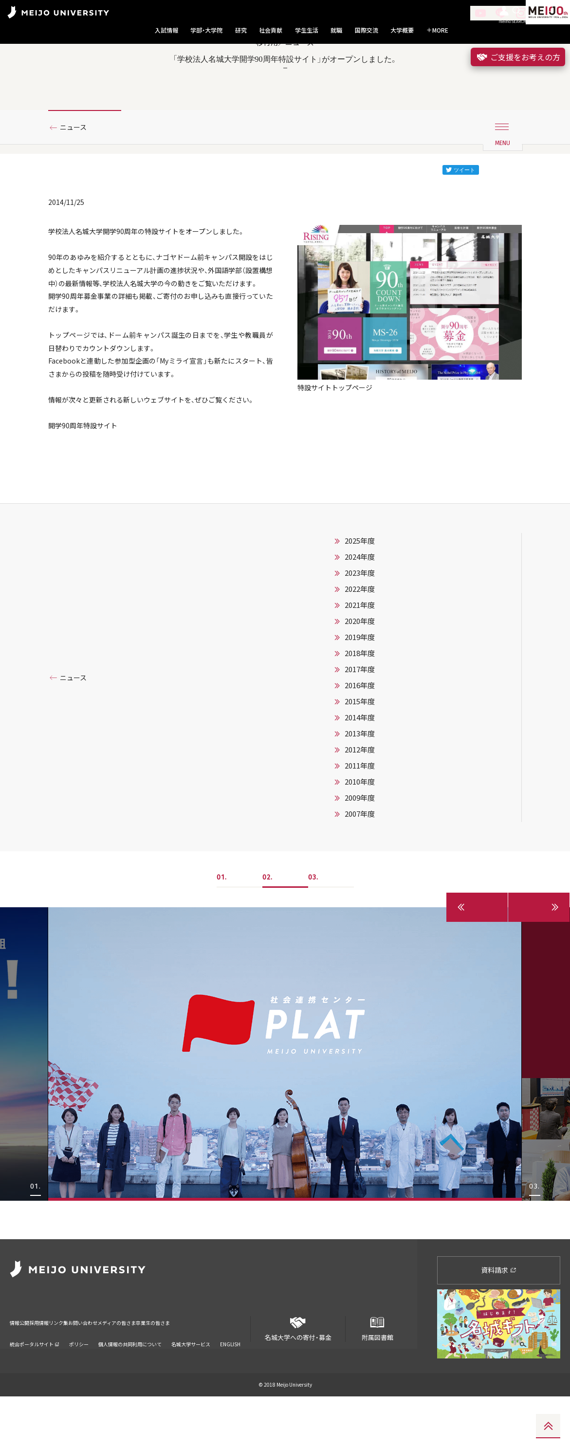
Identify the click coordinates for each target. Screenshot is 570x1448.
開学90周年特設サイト (87, 512)
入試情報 (166, 30)
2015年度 (360, 791)
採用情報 (55, 1368)
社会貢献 (270, 30)
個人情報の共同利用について (130, 1383)
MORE (437, 30)
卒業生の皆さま (235, 1368)
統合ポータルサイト (34, 1383)
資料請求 (498, 1321)
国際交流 (366, 30)
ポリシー (79, 1383)
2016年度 (360, 775)
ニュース (76, 172)
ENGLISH (230, 1383)
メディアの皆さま (180, 1368)
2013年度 (360, 823)
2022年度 (360, 679)
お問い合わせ (128, 1368)
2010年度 (360, 871)
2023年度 (360, 663)
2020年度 (360, 711)
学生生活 (306, 30)
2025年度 (360, 630)
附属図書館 (377, 1377)
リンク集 (88, 1368)
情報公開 (22, 1368)
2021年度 (360, 695)
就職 (336, 30)
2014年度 (360, 807)
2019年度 (360, 727)
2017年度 (360, 759)
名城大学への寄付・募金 (298, 1377)
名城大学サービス (190, 1383)
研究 (241, 30)
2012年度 (360, 839)
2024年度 (360, 647)
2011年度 (360, 855)
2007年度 (360, 903)
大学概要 (402, 30)
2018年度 (360, 743)
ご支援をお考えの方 (518, 57)
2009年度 (360, 887)
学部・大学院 (206, 30)
